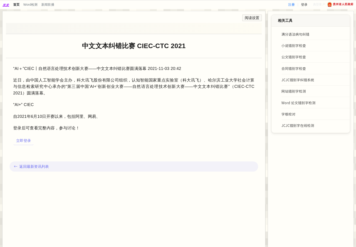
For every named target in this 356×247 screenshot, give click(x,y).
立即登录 (23, 141)
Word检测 (30, 4)
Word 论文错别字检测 (299, 103)
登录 (304, 4)
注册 (291, 4)
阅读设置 (252, 18)
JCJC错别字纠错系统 (298, 80)
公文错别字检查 (294, 57)
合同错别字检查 (294, 68)
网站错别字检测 (294, 91)
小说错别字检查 (294, 45)
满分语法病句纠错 (296, 34)
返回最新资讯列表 (31, 166)
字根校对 (289, 114)
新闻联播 (47, 4)
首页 (16, 4)
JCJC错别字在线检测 (298, 126)
